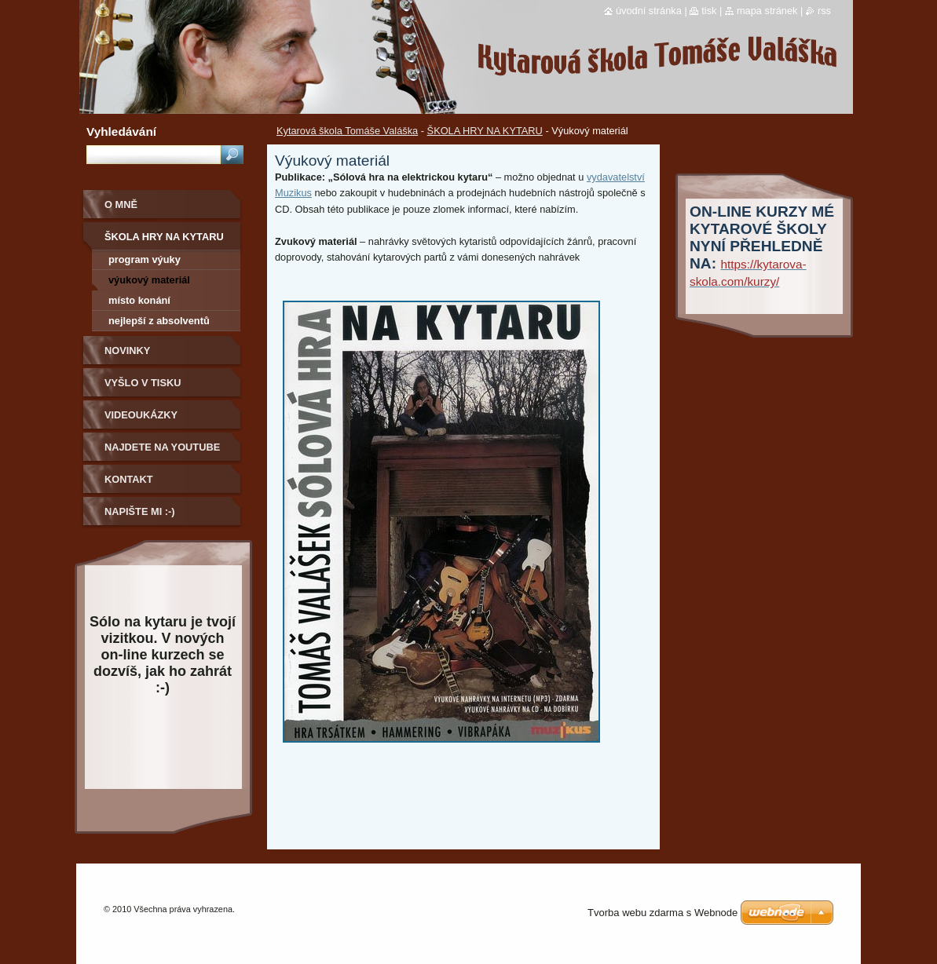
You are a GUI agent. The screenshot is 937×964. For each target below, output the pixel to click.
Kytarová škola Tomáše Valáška (347, 131)
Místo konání (139, 300)
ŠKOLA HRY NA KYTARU (485, 131)
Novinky (127, 350)
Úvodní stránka (649, 10)
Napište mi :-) (139, 511)
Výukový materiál (149, 280)
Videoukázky (141, 415)
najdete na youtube (162, 447)
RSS (824, 10)
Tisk (708, 10)
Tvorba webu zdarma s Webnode (662, 912)
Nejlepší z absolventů (159, 321)
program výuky (144, 259)
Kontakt (128, 479)
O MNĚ (120, 204)
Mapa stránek (767, 10)
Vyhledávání (121, 131)
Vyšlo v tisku (142, 383)
